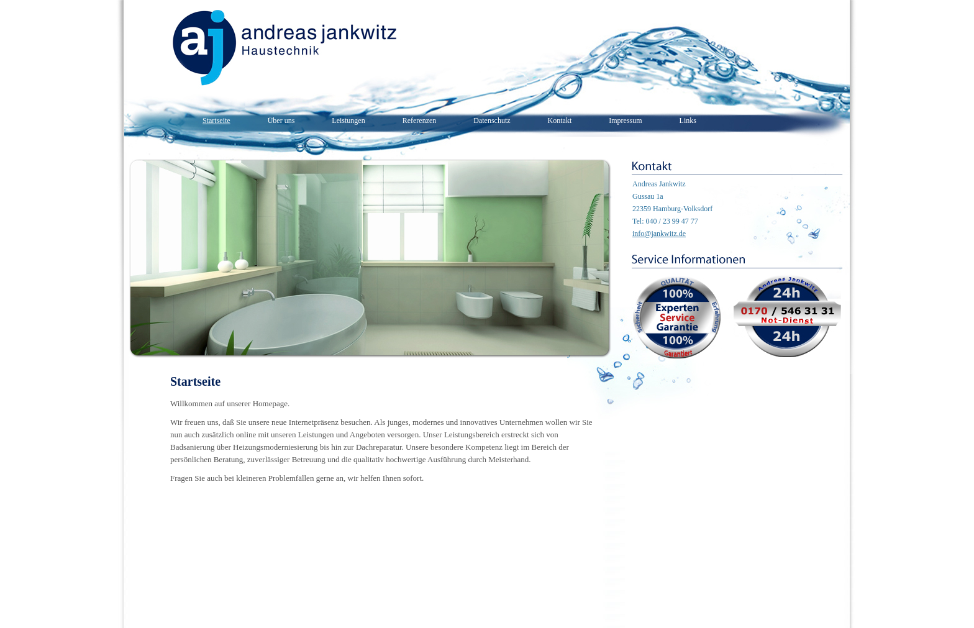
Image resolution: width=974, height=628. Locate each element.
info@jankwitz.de (659, 233)
